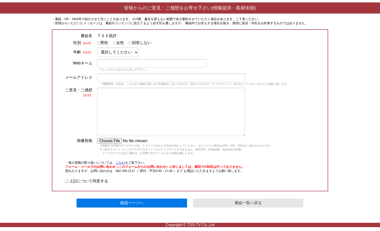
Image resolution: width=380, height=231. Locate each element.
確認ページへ (131, 203)
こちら (120, 162)
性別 (82, 43)
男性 (102, 43)
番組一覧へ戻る (248, 203)
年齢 (82, 52)
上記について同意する (86, 181)
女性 (118, 43)
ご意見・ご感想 (78, 92)
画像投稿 (84, 141)
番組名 (86, 36)
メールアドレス (78, 77)
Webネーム (82, 63)
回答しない (140, 43)
